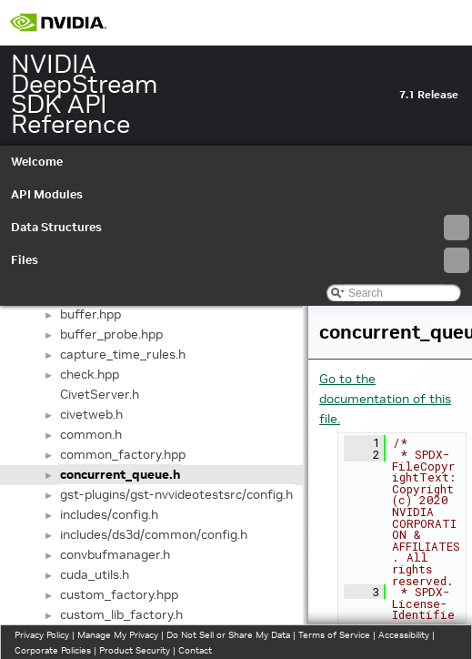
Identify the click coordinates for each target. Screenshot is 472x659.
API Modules (47, 194)
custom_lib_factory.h (121, 614)
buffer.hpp (90, 314)
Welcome (37, 161)
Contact (195, 650)
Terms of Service (334, 635)
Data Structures (240, 227)
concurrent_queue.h (120, 474)
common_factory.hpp (123, 454)
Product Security (134, 650)
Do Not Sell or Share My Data (228, 635)
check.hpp (89, 374)
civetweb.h (91, 414)
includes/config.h (109, 514)
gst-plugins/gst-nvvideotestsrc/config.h (176, 494)
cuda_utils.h (94, 574)
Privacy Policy (42, 635)
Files (240, 260)
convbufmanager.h (115, 554)
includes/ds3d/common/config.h (153, 534)
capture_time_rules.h (123, 354)
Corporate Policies (53, 650)
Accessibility (403, 635)
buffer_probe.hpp (111, 334)
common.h (91, 434)
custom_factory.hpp (119, 594)
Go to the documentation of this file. (385, 398)
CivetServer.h (99, 394)
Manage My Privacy (117, 635)
